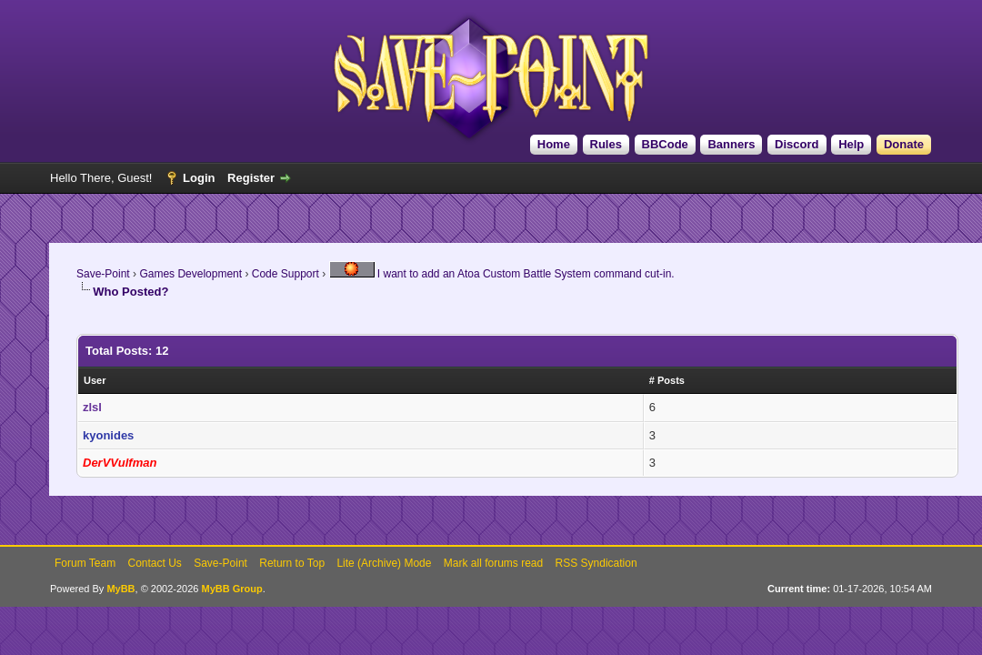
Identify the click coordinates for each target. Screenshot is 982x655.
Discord (796, 144)
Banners (731, 144)
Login (199, 178)
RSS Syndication (596, 563)
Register (251, 178)
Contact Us (154, 563)
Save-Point (103, 273)
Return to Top (292, 563)
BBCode (665, 144)
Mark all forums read (493, 563)
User (94, 380)
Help (851, 144)
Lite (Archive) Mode (383, 563)
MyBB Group (231, 588)
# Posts (667, 380)
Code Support (285, 273)
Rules (606, 144)
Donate (904, 144)
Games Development (190, 273)
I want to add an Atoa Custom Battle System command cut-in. (502, 273)
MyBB (120, 588)
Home (553, 144)
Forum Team (85, 563)
